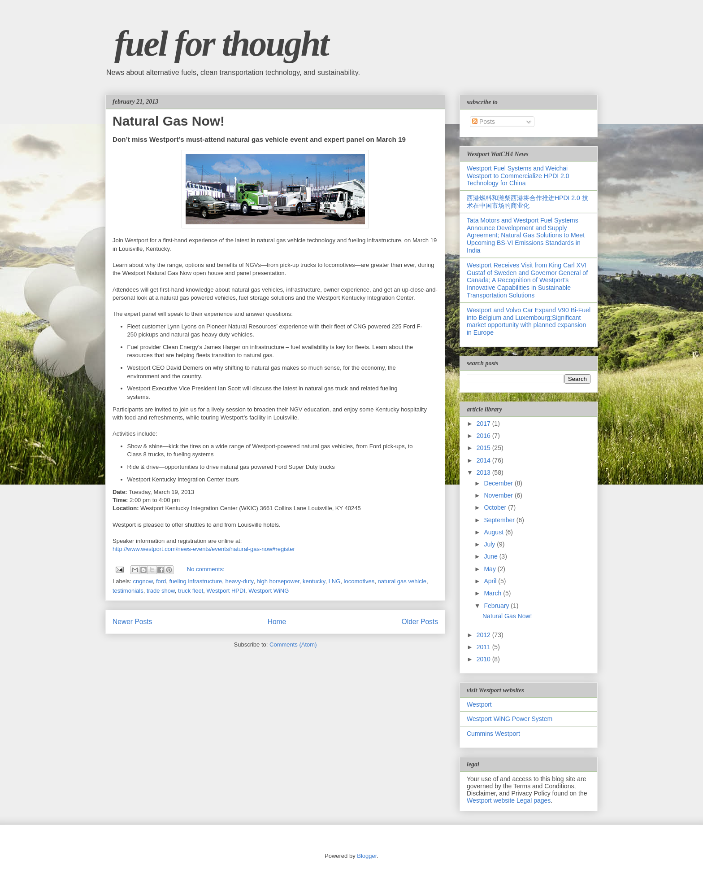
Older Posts (420, 621)
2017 (484, 423)
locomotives (359, 581)
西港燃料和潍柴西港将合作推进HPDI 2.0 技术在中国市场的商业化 (527, 201)
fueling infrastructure (195, 581)
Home (277, 621)
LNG (335, 581)
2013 (484, 472)
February (497, 605)
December (499, 483)
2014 (484, 460)
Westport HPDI (226, 590)
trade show (161, 590)
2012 (484, 634)
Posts (483, 121)
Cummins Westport (493, 733)
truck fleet (190, 590)
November (499, 495)
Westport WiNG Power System (509, 718)
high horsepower (277, 581)
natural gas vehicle (402, 581)
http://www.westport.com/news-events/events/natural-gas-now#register (204, 549)
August (494, 532)
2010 (484, 659)
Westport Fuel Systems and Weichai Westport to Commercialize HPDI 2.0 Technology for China (518, 176)
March (493, 593)
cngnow (143, 581)
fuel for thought (221, 43)
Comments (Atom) (293, 644)
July (490, 544)
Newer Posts (132, 621)
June (491, 556)
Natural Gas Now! (169, 121)
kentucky (314, 581)
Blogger (367, 855)
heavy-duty (240, 581)
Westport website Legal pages (509, 800)
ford (161, 581)
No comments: (206, 569)
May (490, 568)
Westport (479, 704)
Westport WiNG (268, 590)
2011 (484, 647)
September (500, 520)
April (491, 581)
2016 (484, 435)
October (496, 507)
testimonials (128, 590)
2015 (484, 447)
